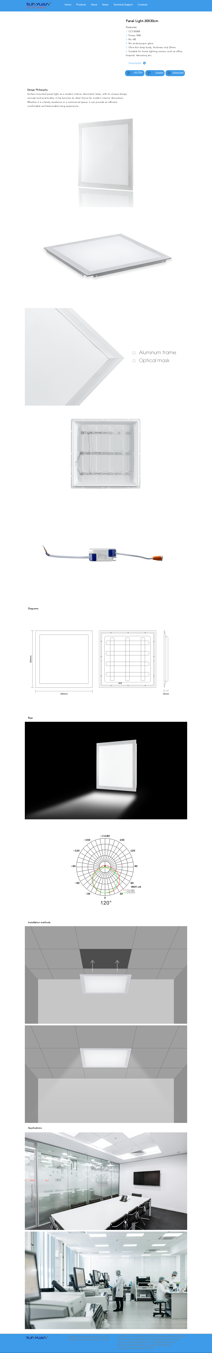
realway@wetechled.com (138, 1341)
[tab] (81, 4)
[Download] (137, 63)
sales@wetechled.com (164, 1341)
